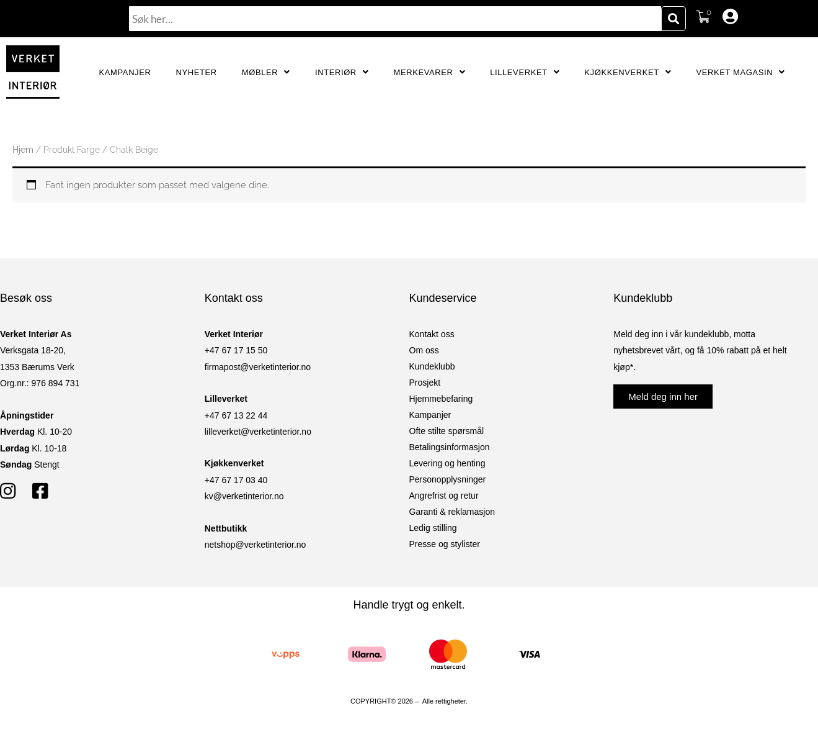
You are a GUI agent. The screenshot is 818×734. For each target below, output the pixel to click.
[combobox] (395, 18)
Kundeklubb (432, 366)
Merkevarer (429, 72)
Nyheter (196, 72)
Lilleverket (524, 72)
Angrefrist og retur (444, 496)
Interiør (342, 72)
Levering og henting (447, 463)
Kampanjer (125, 72)
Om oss (424, 350)
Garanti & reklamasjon (452, 512)
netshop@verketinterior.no (255, 545)
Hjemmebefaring (441, 399)
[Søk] (673, 18)
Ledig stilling (433, 528)
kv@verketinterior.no (244, 496)
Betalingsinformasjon (449, 447)
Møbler (266, 72)
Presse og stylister (444, 544)
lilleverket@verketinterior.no (258, 432)
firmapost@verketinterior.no (258, 367)
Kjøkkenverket (627, 72)
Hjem (22, 150)
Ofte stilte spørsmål (446, 431)
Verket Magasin (740, 72)
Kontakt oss (432, 334)
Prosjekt (425, 382)
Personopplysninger (447, 479)
